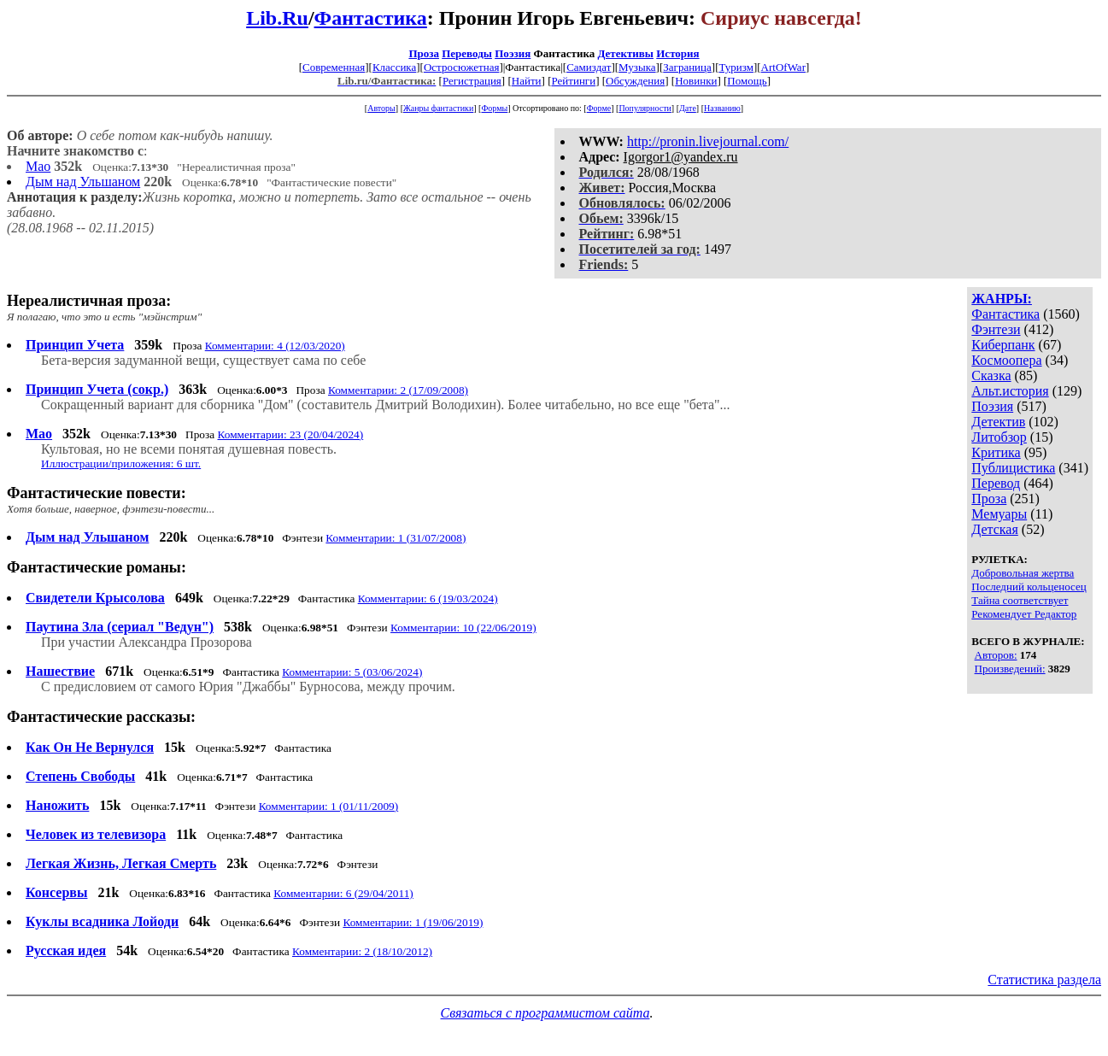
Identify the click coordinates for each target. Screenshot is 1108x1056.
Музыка (637, 67)
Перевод (995, 483)
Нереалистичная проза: (89, 300)
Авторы (381, 108)
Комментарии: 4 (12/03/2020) (275, 345)
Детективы (625, 53)
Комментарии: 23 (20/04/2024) (291, 434)
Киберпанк (1003, 344)
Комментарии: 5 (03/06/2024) (352, 672)
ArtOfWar (783, 67)
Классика (394, 67)
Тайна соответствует (1019, 600)
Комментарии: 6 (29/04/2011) (343, 893)
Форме (599, 108)
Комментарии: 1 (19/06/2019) (413, 922)
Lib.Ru (277, 18)
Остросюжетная (461, 67)
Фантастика (370, 18)
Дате (687, 108)
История (677, 53)
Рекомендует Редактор (1023, 613)
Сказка (991, 375)
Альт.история (1009, 391)
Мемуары (999, 514)
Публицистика (1013, 468)
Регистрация (472, 80)
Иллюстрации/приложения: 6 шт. (121, 463)
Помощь (746, 80)
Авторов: (996, 654)
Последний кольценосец (1028, 586)
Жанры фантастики (438, 108)
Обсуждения (635, 80)
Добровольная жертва (1022, 572)
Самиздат (588, 67)
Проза (423, 53)
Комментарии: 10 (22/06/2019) (463, 627)
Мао (38, 166)
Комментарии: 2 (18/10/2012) (362, 951)
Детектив (998, 421)
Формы (494, 108)
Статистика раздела (1044, 979)
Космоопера (1006, 360)
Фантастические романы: (96, 567)
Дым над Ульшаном (83, 181)
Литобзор (999, 437)
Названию (722, 108)
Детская (994, 529)
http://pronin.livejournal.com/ (707, 141)
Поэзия (513, 53)
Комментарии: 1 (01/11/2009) (329, 806)
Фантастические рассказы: (101, 716)
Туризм (735, 67)
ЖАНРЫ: (1001, 298)
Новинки (696, 80)
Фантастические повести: (96, 493)
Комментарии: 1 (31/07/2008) (395, 537)
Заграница (687, 67)
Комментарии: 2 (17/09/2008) (398, 390)
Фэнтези (995, 329)
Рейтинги (573, 80)
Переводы (467, 53)
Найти (527, 80)
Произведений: (1010, 668)
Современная (333, 67)
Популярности (644, 108)
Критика (995, 452)
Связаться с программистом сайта (545, 1013)
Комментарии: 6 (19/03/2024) (428, 598)
